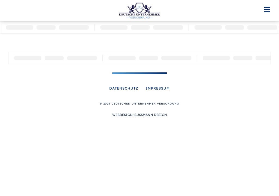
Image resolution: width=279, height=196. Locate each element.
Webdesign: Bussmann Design (139, 115)
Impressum (158, 88)
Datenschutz (123, 88)
